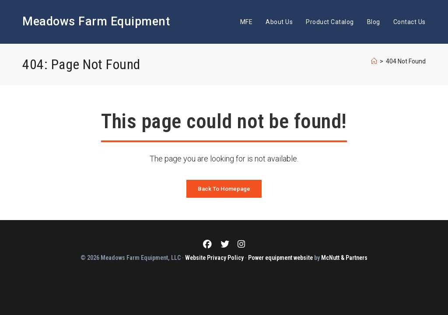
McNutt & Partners (344, 257)
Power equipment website (280, 257)
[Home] (374, 61)
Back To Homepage (224, 189)
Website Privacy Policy (214, 257)
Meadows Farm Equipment (96, 21)
